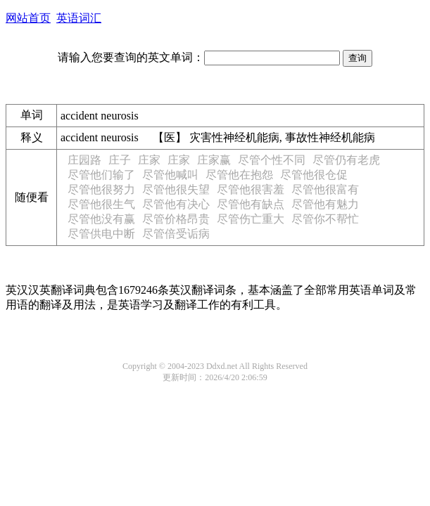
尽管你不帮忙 (325, 219)
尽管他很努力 (101, 189)
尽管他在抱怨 (239, 175)
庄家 (149, 160)
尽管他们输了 (101, 175)
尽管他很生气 (101, 204)
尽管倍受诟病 (176, 234)
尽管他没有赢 (101, 219)
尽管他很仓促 (314, 175)
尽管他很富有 (325, 189)
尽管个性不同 (271, 160)
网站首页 (28, 18)
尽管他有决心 (176, 204)
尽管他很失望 (176, 189)
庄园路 (84, 160)
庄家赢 (214, 160)
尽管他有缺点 (250, 204)
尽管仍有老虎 (346, 160)
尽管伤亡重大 (250, 219)
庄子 (119, 160)
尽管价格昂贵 (176, 219)
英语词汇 (78, 18)
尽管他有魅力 (325, 204)
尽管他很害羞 (250, 189)
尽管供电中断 (101, 234)
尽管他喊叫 (170, 175)
